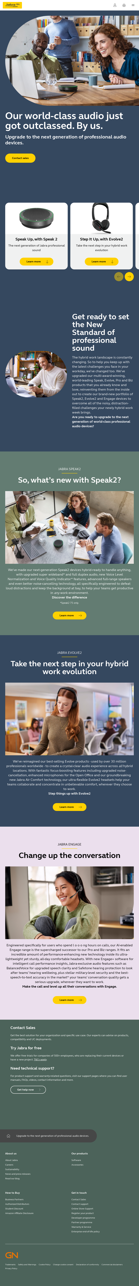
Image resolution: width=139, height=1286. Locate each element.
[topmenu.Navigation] (133, 5)
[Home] (8, 1136)
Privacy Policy (11, 1268)
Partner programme (81, 1222)
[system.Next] (129, 276)
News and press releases (17, 1174)
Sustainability (12, 1169)
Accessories (77, 1164)
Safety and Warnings (27, 1264)
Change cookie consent (63, 1264)
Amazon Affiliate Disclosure (19, 1213)
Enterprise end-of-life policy (85, 1231)
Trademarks (10, 1264)
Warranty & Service (81, 1227)
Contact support (79, 1204)
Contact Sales (78, 1199)
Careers (9, 1164)
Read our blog (12, 1178)
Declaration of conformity (87, 1264)
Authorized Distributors (17, 1204)
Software (76, 1160)
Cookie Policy (44, 1264)
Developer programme (83, 1217)
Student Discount (14, 1208)
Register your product (82, 1213)
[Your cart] (124, 5)
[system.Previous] (118, 276)
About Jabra (11, 1160)
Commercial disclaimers (112, 1264)
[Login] (115, 5)
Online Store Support (82, 1208)
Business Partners (14, 1199)
